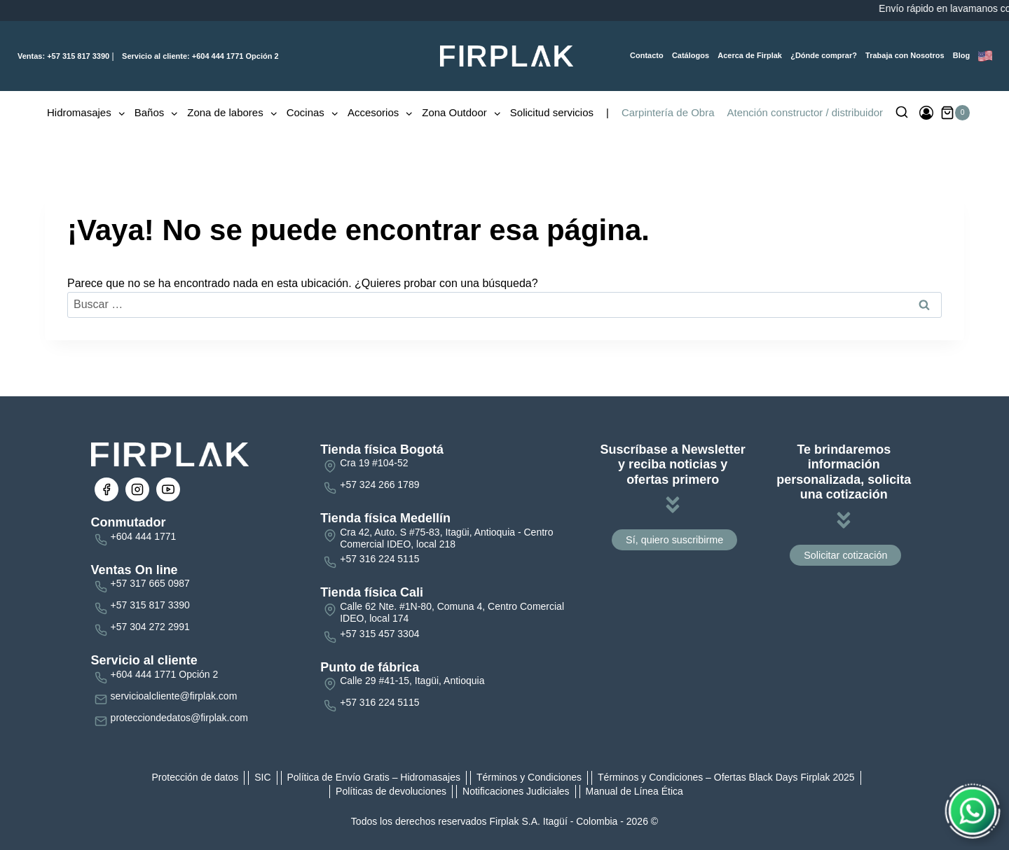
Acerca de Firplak (750, 55)
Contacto (647, 55)
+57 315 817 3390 (63, 56)
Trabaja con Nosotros (904, 55)
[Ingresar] (926, 113)
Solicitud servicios (551, 112)
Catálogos (690, 55)
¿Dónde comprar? (823, 55)
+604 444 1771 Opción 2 (199, 56)
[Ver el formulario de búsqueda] (902, 113)
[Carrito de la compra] (955, 112)
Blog (961, 55)
